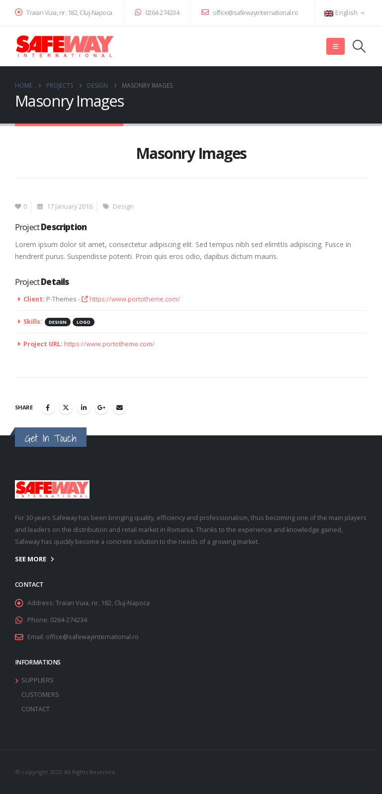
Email (119, 407)
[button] (335, 46)
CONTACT (35, 709)
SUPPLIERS (37, 680)
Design (123, 206)
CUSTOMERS (40, 694)
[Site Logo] (64, 46)
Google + (101, 407)
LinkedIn (84, 407)
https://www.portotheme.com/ (131, 299)
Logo (84, 322)
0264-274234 (157, 12)
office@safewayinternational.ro (249, 12)
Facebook (48, 407)
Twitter (66, 407)
